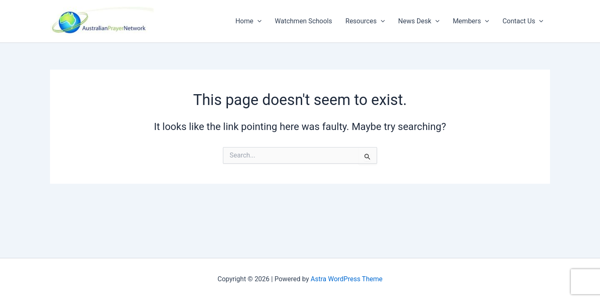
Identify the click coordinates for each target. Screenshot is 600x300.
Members (471, 21)
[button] (257, 21)
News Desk (419, 21)
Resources (365, 21)
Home (248, 21)
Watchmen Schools (303, 21)
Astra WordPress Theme (346, 279)
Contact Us (522, 21)
